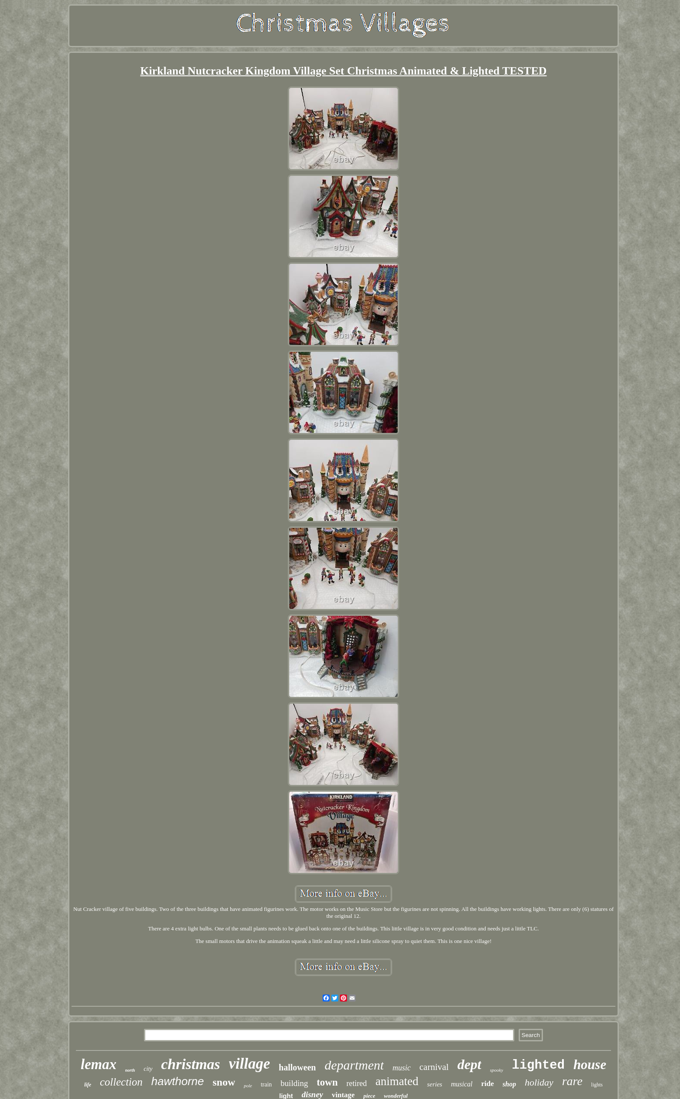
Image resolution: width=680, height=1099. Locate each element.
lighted (538, 1065)
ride (487, 1083)
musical (462, 1084)
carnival (434, 1067)
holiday (539, 1082)
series (434, 1084)
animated (397, 1081)
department (354, 1065)
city (148, 1069)
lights (597, 1085)
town (327, 1082)
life (87, 1085)
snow (223, 1082)
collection (121, 1082)
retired (357, 1083)
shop (509, 1084)
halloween (297, 1067)
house (589, 1064)
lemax (98, 1064)
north (130, 1070)
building (294, 1083)
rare (572, 1081)
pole (248, 1085)
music (401, 1067)
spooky (496, 1070)
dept (469, 1064)
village (249, 1063)
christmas (190, 1064)
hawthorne (177, 1081)
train (266, 1084)
